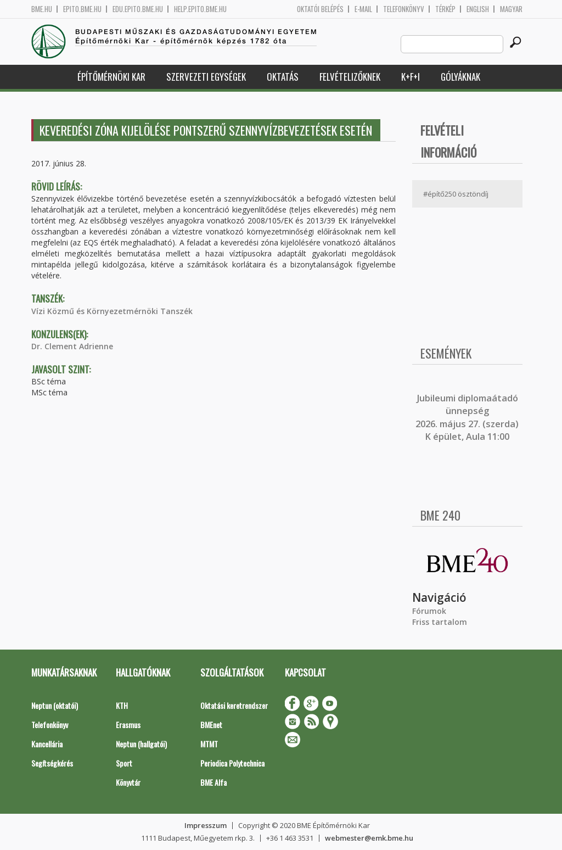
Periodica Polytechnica (232, 763)
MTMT (209, 744)
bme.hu (41, 9)
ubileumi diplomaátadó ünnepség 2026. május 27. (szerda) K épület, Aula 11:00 (467, 417)
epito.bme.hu (82, 9)
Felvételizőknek (349, 76)
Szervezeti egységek (206, 76)
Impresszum (205, 825)
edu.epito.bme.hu (138, 9)
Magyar (511, 9)
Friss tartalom (439, 622)
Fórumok (429, 611)
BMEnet (211, 724)
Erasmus (128, 724)
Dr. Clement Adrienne (72, 346)
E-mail (363, 9)
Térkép (445, 9)
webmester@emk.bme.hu (369, 838)
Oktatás (283, 76)
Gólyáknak (460, 76)
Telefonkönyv (403, 9)
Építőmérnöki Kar (111, 76)
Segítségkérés (52, 763)
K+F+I (410, 76)
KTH (122, 705)
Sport (124, 763)
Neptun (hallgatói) (141, 744)
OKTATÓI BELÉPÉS (320, 9)
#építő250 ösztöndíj (455, 194)
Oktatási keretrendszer (234, 705)
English (478, 9)
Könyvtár (128, 782)
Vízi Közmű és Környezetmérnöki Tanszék (112, 311)
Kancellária (47, 744)
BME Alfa (213, 782)
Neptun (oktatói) (54, 705)
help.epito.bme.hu (200, 9)
